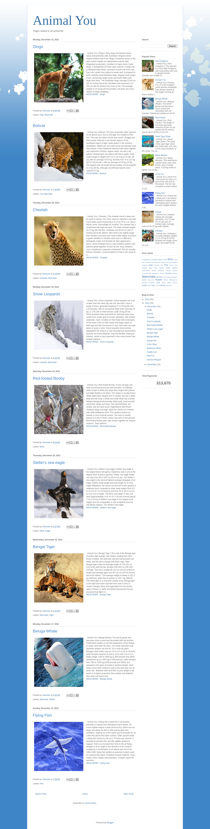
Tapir (149, 285)
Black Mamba (161, 155)
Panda (168, 277)
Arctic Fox (159, 174)
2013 (147, 299)
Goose (174, 268)
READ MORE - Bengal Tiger (98, 594)
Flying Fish (42, 715)
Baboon (160, 259)
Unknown (46, 111)
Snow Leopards (46, 294)
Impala (158, 212)
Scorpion (152, 283)
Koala (162, 273)
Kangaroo (155, 273)
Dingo (38, 46)
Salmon (144, 283)
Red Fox (150, 356)
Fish (41, 783)
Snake (144, 285)
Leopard (43, 362)
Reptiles (158, 280)
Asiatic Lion (152, 352)
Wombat (169, 285)
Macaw (174, 273)
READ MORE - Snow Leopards (100, 342)
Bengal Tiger (44, 546)
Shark (163, 283)
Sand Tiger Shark (163, 136)
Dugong (144, 265)
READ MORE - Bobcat (96, 173)
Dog (41, 115)
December (152, 306)
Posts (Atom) (90, 803)
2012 (147, 303)
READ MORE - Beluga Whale (99, 679)
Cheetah (40, 210)
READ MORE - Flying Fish (97, 763)
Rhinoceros (173, 280)
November (152, 364)
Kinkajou (159, 231)
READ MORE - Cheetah (96, 258)
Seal (158, 283)
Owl (164, 277)
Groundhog (146, 270)
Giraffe (168, 268)
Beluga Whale (45, 631)
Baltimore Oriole (154, 348)
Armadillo (154, 259)
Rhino (166, 280)
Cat (41, 194)
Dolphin (174, 262)
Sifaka (169, 283)
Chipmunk (164, 262)
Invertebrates (146, 273)
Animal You (64, 20)
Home (85, 794)
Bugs (175, 259)
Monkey (160, 277)
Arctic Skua (152, 344)
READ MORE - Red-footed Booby (101, 426)
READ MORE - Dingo (95, 94)
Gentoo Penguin (154, 360)
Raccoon (151, 280)
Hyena (168, 270)
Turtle (158, 285)
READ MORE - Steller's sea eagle (101, 507)
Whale (52, 699)
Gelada (144, 268)
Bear (165, 259)
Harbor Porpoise (158, 270)
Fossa (171, 265)
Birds (42, 447)
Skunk (175, 283)
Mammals (48, 115)
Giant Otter (153, 268)
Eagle (47, 531)
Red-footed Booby (48, 378)
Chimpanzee (155, 262)
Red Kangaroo (161, 61)
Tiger (51, 615)
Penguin (174, 277)
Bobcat (39, 125)
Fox (176, 265)
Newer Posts (40, 794)
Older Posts (128, 794)
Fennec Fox (160, 80)
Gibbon (161, 268)
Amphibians (146, 259)
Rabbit (144, 280)
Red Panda (160, 117)
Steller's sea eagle (49, 462)
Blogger (110, 822)
